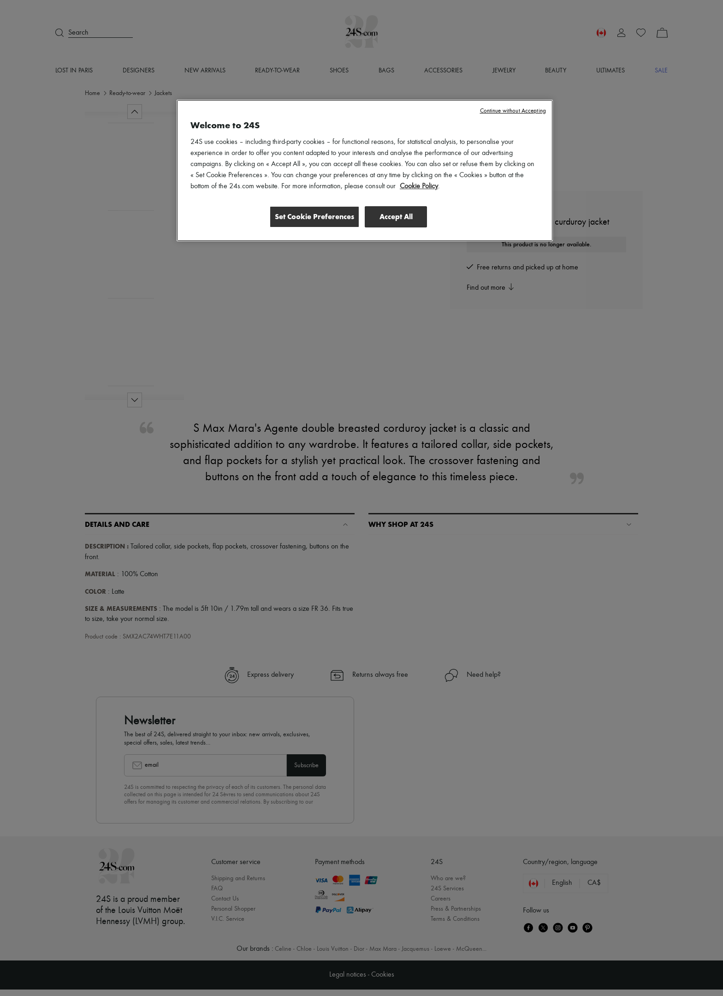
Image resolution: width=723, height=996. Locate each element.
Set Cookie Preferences (312, 216)
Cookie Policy (419, 186)
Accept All (396, 216)
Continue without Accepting (513, 111)
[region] (365, 171)
